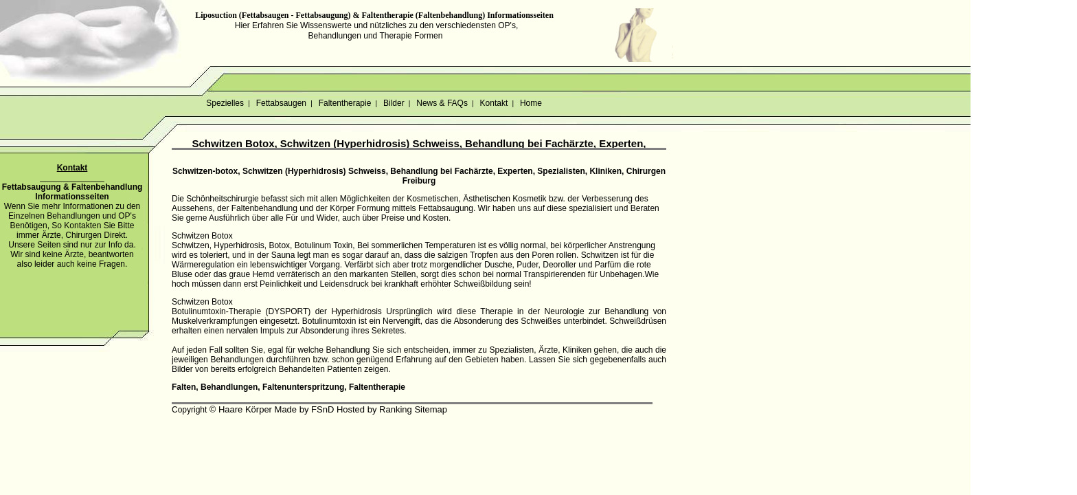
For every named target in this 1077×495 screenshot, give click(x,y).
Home (531, 103)
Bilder (394, 103)
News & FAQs (442, 103)
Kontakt (493, 103)
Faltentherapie (344, 103)
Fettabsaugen (280, 103)
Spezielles (225, 103)
